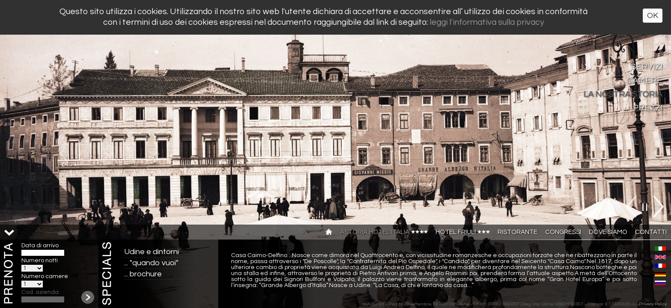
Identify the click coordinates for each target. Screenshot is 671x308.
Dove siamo (608, 232)
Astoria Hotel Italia (384, 232)
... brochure (143, 274)
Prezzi (647, 108)
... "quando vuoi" (151, 263)
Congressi (563, 232)
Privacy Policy (653, 304)
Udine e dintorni (151, 252)
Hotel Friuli (463, 232)
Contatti (651, 232)
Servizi (646, 66)
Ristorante (517, 232)
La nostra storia (622, 94)
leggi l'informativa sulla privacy (487, 22)
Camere (644, 80)
